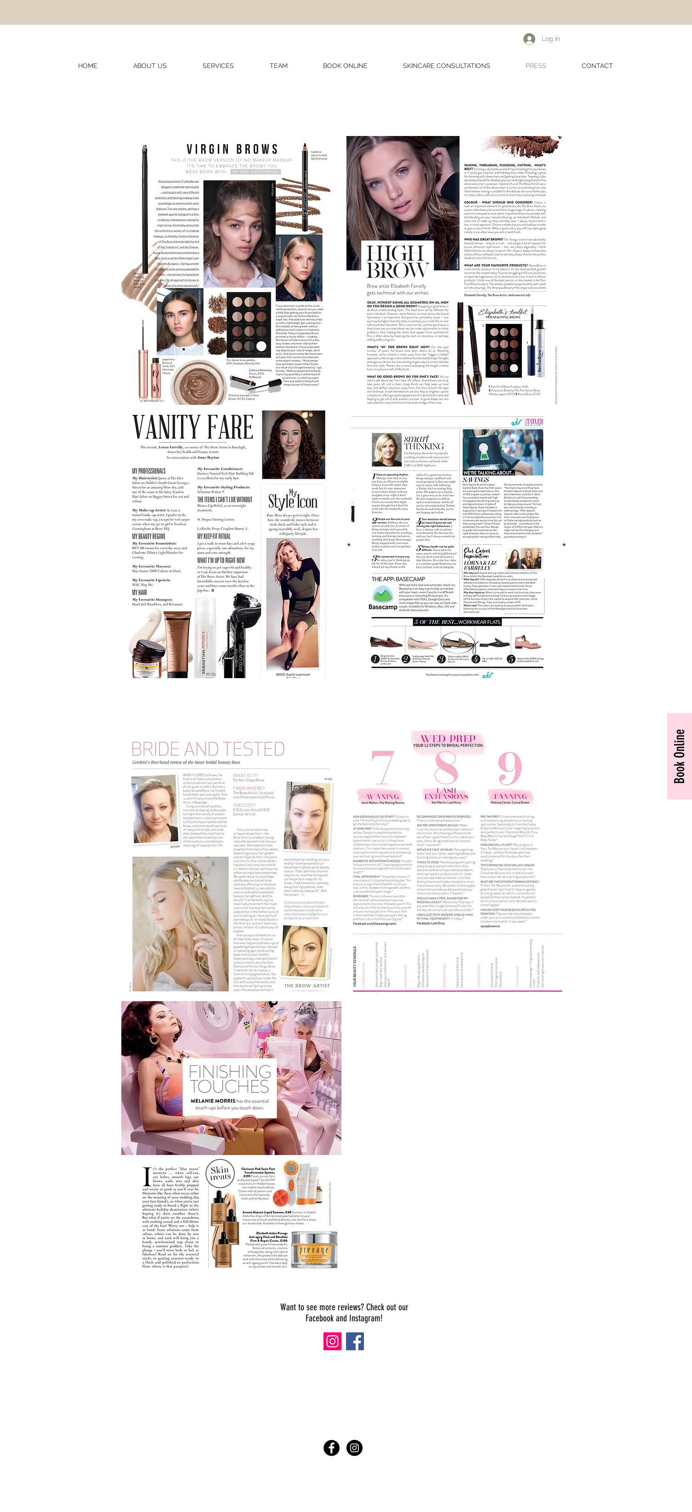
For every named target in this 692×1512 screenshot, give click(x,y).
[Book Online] (679, 756)
